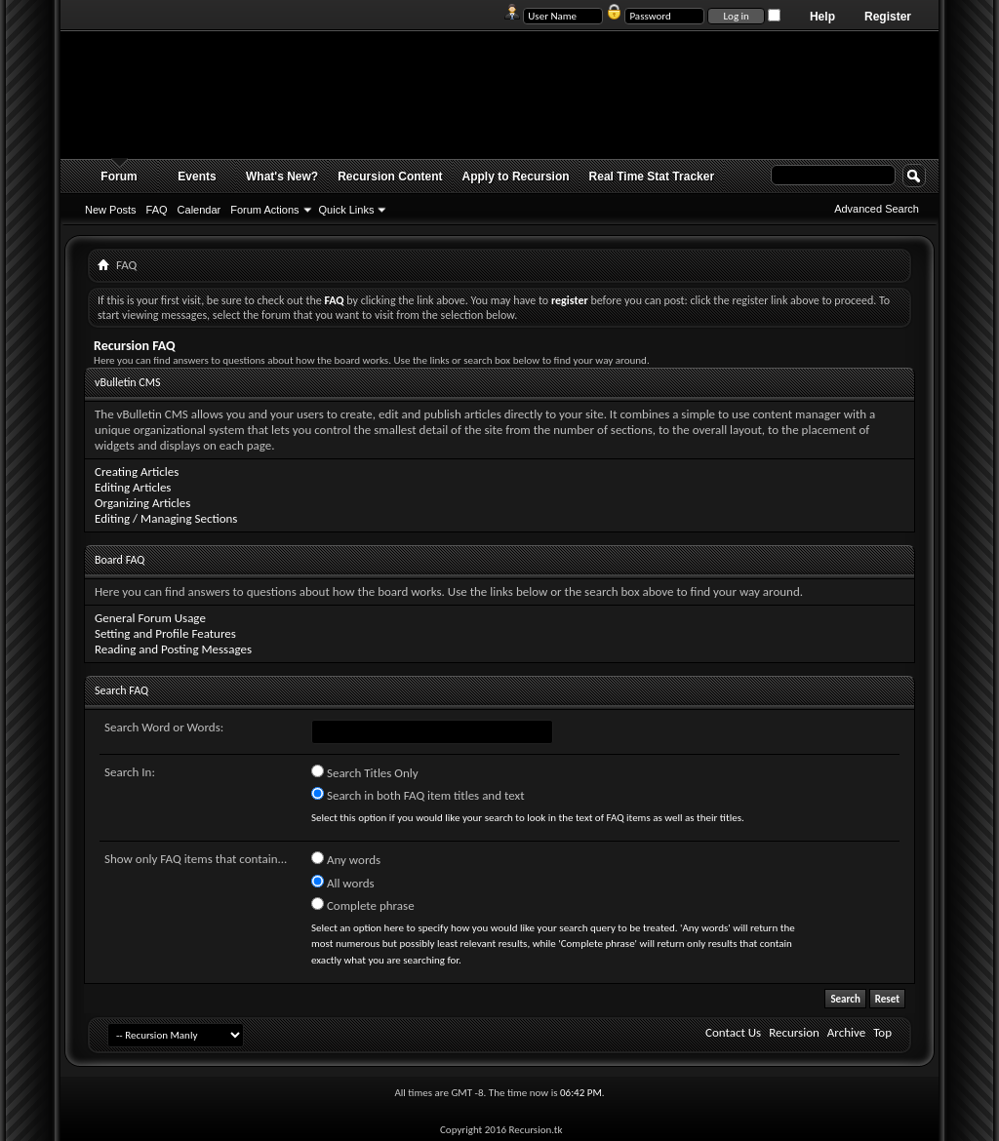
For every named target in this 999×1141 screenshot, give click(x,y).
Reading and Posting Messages (173, 649)
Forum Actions (264, 210)
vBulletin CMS (128, 382)
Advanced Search (876, 209)
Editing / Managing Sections (166, 518)
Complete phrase (363, 905)
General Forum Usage (150, 617)
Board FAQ (119, 560)
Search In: (129, 772)
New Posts (111, 210)
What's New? (282, 176)
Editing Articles (133, 487)
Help (822, 16)
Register (887, 16)
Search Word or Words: (163, 727)
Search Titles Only (365, 772)
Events (197, 176)
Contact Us (733, 1032)
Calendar (199, 210)
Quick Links (347, 210)
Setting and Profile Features (165, 633)
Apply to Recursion (516, 176)
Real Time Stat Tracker (652, 176)
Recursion (794, 1032)
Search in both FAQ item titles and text (417, 795)
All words (343, 882)
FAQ (157, 210)
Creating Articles (137, 471)
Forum (118, 176)
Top (882, 1032)
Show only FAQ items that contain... (195, 858)
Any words (345, 859)
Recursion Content (390, 176)
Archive (846, 1032)
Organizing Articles (142, 502)
